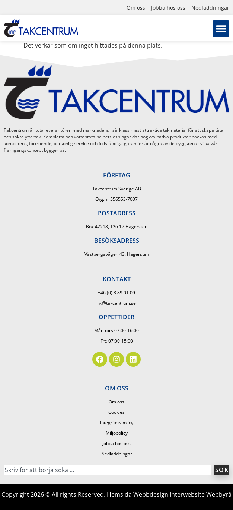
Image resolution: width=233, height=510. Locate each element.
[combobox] (107, 470)
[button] (221, 28)
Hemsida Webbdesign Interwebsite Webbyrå (169, 494)
